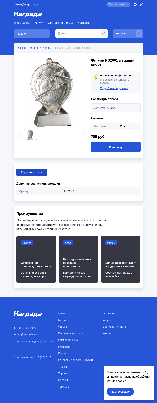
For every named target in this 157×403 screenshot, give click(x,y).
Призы (62, 353)
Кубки (61, 313)
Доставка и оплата (60, 22)
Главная (21, 47)
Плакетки (64, 346)
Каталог (34, 47)
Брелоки (63, 379)
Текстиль (63, 386)
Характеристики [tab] (31, 172)
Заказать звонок (118, 4)
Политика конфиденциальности (33, 341)
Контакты (84, 22)
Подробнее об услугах (114, 88)
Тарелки (63, 373)
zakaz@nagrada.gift (26, 4)
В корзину (116, 147)
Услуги (38, 22)
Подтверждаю (120, 391)
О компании (22, 22)
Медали (63, 320)
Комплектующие (68, 339)
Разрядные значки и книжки (75, 359)
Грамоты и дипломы (70, 333)
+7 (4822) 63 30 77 (25, 327)
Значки (62, 366)
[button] (19, 134)
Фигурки (46, 47)
